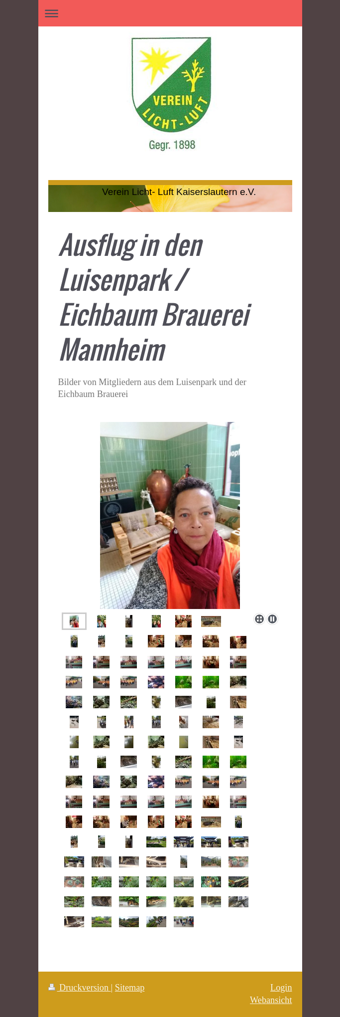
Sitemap (130, 988)
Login (281, 988)
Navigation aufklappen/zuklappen (170, 13)
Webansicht (271, 1000)
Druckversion (79, 988)
